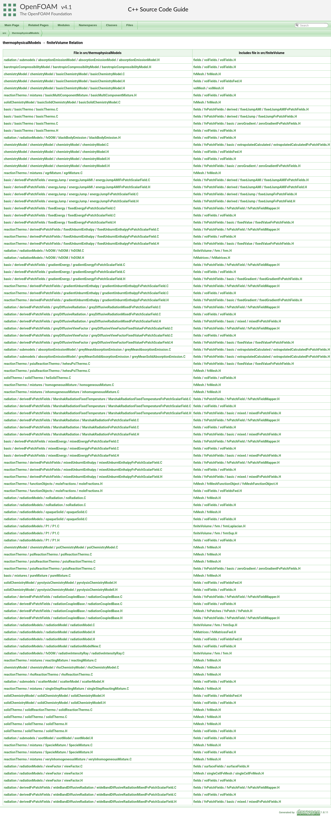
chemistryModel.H (95, 152)
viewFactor (53, 766)
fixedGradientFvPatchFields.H (280, 279)
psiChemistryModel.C (102, 547)
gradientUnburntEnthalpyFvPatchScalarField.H (135, 300)
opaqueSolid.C (76, 512)
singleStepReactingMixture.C (108, 688)
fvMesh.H (214, 74)
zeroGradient (246, 123)
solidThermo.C (56, 717)
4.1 (68, 7)
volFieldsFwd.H (231, 81)
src (4, 33)
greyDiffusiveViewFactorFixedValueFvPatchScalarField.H (132, 342)
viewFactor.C (73, 766)
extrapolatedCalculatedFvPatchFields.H (301, 145)
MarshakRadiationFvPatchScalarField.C (110, 420)
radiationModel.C (82, 625)
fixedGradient (247, 279)
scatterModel (47, 681)
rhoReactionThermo (44, 674)
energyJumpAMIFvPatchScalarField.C (123, 180)
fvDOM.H (77, 258)
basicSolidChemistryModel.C (100, 102)
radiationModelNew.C (85, 646)
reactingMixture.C (84, 660)
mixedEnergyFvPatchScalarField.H (94, 455)
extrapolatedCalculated (253, 145)
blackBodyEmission (72, 137)
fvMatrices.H (221, 258)
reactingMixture (56, 660)
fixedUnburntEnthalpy (79, 229)
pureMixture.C (60, 575)
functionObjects (41, 484)
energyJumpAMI (81, 180)
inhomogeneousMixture (62, 392)
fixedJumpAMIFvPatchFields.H (286, 109)
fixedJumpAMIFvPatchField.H (285, 187)
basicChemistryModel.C (107, 74)
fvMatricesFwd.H (224, 632)
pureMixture (38, 575)
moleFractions (65, 484)
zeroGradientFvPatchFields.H (279, 123)
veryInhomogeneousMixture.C (110, 759)
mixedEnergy (57, 441)
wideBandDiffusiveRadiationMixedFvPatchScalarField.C (136, 787)
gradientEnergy (59, 265)
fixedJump (248, 116)
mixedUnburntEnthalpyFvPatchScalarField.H (130, 477)
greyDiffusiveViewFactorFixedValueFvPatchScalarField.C (132, 328)
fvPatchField (236, 208)
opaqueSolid (54, 512)
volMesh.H (216, 88)
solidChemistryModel (19, 102)
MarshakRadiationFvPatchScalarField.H (110, 434)
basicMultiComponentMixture (66, 95)
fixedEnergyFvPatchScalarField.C (91, 208)
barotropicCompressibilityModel (27, 67)
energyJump (57, 180)
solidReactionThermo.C (75, 710)
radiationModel (56, 625)
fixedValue (244, 222)
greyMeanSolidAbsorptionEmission (104, 356)
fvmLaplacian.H (234, 526)
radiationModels (31, 137)
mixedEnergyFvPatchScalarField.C (94, 441)
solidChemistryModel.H (88, 696)
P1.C (55, 526)
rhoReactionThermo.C (77, 674)
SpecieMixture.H (81, 752)
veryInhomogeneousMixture (65, 759)
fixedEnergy (56, 208)
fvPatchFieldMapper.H (264, 208)
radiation (10, 60)
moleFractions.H (91, 484)
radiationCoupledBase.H (105, 611)
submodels (27, 60)
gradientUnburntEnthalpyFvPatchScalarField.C (135, 286)
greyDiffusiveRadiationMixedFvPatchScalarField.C (125, 307)
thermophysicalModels (25, 33)
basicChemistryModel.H (107, 81)
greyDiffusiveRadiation (69, 307)
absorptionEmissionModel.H (139, 60)
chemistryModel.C (95, 145)
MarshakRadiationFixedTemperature (79, 399)
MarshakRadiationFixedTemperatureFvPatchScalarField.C (149, 399)
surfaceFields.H (237, 766)
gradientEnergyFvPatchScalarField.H (99, 279)
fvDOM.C (77, 250)
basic (8, 109)
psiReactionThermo (44, 554)
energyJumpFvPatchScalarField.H (114, 201)
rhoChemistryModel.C (103, 667)
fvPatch (229, 611)
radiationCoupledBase (69, 597)
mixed (241, 321)
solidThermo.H (56, 724)
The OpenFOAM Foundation (46, 13)
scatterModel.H (93, 681)
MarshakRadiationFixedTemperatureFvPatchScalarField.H (149, 413)
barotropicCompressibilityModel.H (126, 67)
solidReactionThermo (40, 710)
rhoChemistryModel (70, 667)
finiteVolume (202, 250)
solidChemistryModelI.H (88, 703)
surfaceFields (213, 766)
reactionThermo (15, 95)
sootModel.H (83, 738)
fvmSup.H (230, 533)
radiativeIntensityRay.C (108, 653)
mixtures (36, 95)
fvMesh (198, 74)
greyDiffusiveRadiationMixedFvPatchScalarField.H (125, 321)
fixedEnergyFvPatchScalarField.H (91, 222)
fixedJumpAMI (250, 109)
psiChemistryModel (70, 547)
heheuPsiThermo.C (76, 364)
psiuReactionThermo (45, 364)
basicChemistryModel (71, 74)
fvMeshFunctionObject (223, 484)
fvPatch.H (245, 611)
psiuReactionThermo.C (79, 561)
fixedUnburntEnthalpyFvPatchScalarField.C (128, 229)
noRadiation (54, 498)
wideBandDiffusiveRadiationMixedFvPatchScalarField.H (137, 801)
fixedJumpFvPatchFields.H (277, 116)
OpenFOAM (39, 6)
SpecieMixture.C (80, 745)
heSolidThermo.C (58, 378)
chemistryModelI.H (96, 159)
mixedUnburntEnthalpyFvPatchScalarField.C (130, 462)
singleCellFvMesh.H (249, 773)
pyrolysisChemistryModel (55, 582)
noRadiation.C (76, 498)
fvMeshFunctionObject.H (260, 484)
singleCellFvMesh (219, 773)
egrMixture (53, 173)
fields (197, 60)
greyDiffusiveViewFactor (70, 328)
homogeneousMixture (61, 385)
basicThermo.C (47, 109)
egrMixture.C (73, 173)
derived (232, 109)
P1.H (55, 540)
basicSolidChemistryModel (56, 102)
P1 (47, 526)
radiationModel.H (82, 632)
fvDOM (50, 137)
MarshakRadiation (66, 420)
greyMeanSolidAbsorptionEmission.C (158, 356)
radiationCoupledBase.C (105, 597)
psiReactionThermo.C (76, 554)
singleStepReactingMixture (64, 688)
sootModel (45, 738)
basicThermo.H (47, 130)
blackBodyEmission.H (105, 137)
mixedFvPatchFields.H (265, 321)
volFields (210, 60)
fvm (217, 250)
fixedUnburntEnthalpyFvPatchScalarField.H (128, 243)
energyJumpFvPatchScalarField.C (114, 194)
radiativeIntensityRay (73, 653)
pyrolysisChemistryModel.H (96, 582)
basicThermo (23, 109)
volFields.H (228, 60)
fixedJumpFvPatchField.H (276, 201)
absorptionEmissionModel (57, 60)
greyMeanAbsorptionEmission (100, 349)
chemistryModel (15, 74)
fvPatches (214, 611)
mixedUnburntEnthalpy (80, 462)
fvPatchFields (214, 109)
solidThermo (13, 378)
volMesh (199, 88)
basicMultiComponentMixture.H (113, 95)
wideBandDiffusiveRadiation (73, 787)
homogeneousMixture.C (97, 385)
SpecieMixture (55, 745)
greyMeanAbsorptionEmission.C (148, 349)
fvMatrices (201, 258)
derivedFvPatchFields (29, 180)
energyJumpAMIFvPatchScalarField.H (123, 187)
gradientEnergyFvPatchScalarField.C (99, 265)
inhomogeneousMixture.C (100, 392)
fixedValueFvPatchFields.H (274, 222)
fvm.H (227, 250)
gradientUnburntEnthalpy (81, 286)
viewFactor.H (73, 773)
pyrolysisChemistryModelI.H (97, 590)
